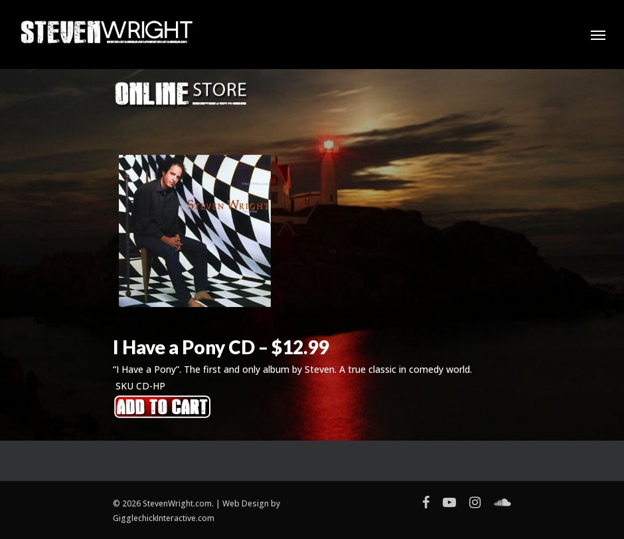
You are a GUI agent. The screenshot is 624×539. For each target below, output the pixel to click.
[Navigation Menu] (598, 34)
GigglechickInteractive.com (163, 518)
